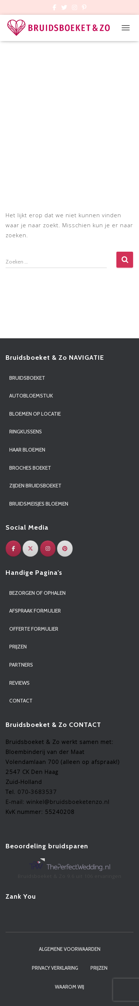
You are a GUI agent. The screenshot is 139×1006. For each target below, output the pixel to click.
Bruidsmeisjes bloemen (38, 503)
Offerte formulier (33, 629)
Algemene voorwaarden (69, 949)
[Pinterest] (65, 548)
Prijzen (18, 646)
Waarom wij (69, 987)
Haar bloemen (27, 449)
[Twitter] (30, 548)
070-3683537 (37, 791)
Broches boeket (30, 468)
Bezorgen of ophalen (37, 593)
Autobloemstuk (31, 395)
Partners (21, 664)
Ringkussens (25, 431)
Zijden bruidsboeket (35, 485)
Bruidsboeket (27, 378)
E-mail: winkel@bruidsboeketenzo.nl (57, 801)
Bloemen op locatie (35, 413)
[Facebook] (13, 548)
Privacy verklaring (55, 968)
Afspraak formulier (35, 610)
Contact (21, 700)
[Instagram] (48, 548)
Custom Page (54, 8)
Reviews (19, 683)
